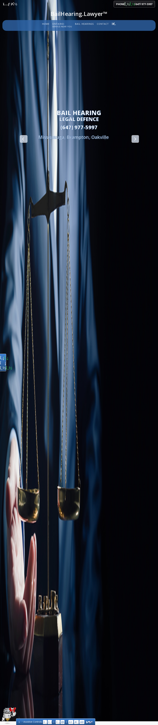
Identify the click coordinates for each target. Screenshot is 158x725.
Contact (103, 23)
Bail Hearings (84, 23)
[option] (73, 137)
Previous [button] (23, 138)
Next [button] (134, 138)
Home (45, 23)
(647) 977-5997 (79, 127)
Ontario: (62, 25)
